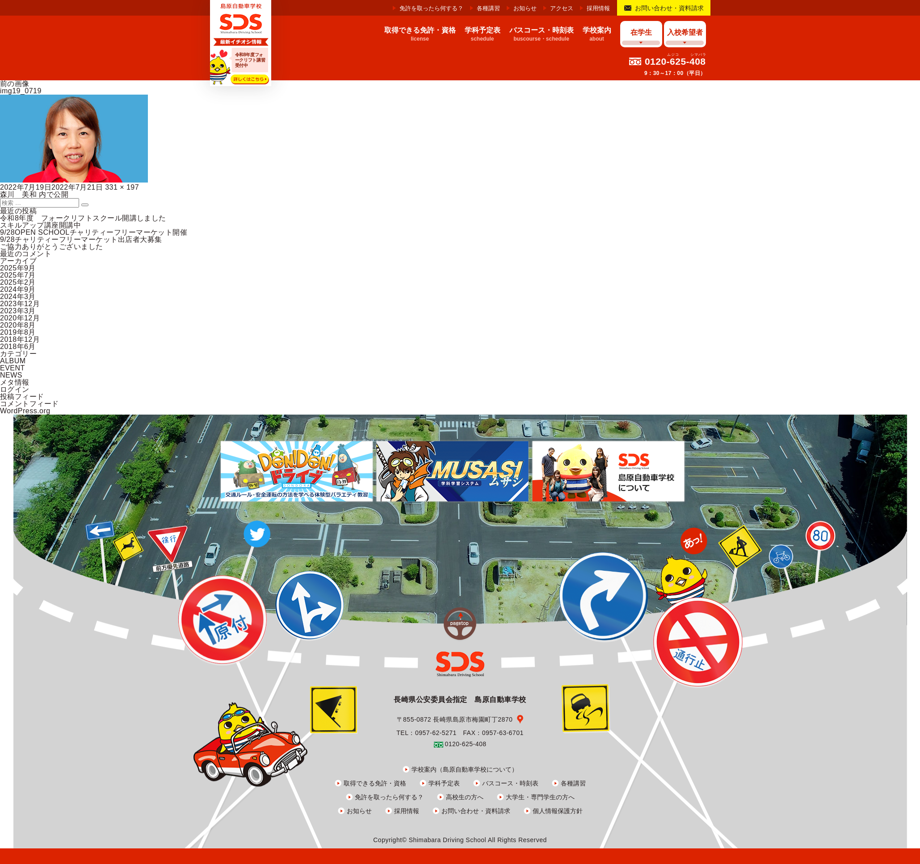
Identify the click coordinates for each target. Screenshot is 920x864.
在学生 (641, 32)
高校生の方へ (464, 797)
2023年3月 (18, 311)
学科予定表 (444, 783)
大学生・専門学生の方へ (540, 797)
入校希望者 (685, 32)
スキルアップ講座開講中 (40, 225)
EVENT (12, 368)
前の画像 (14, 83)
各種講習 (488, 8)
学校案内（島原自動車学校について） (465, 769)
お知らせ (525, 8)
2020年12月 (20, 318)
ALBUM (13, 361)
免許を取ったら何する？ (431, 8)
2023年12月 (20, 303)
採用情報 (598, 8)
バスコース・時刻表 (510, 783)
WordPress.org (25, 411)
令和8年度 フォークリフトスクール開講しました (83, 218)
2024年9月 (18, 289)
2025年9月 (18, 268)
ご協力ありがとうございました (51, 246)
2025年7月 (18, 275)
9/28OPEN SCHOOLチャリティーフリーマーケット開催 (93, 232)
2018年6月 (18, 346)
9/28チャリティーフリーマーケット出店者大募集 (81, 239)
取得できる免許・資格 (375, 783)
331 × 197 (122, 187)
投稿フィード (22, 396)
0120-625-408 (675, 61)
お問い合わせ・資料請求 (669, 8)
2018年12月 (20, 339)
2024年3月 (18, 296)
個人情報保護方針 (558, 810)
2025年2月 (18, 282)
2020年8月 (18, 325)
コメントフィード (29, 403)
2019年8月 (18, 332)
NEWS (11, 375)
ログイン (14, 389)
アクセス (561, 8)
